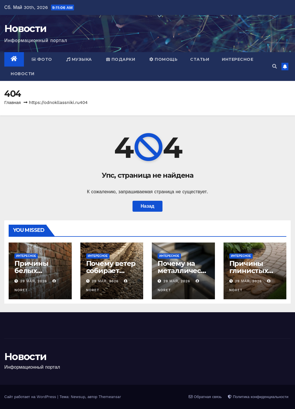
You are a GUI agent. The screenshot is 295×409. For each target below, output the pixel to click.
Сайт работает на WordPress (30, 397)
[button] (274, 66)
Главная (12, 102)
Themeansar (110, 397)
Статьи (199, 59)
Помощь (163, 59)
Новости (25, 28)
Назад (147, 206)
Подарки (120, 59)
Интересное (237, 59)
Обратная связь (205, 397)
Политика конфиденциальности (258, 397)
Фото (42, 59)
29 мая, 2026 (34, 281)
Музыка (79, 59)
